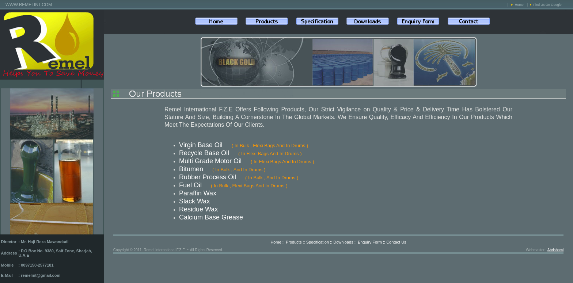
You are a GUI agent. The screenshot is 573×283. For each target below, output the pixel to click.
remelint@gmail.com (40, 275)
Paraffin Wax (197, 193)
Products (293, 242)
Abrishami (555, 250)
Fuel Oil (190, 185)
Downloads (343, 242)
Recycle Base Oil (204, 153)
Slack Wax (194, 201)
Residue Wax (198, 209)
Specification (317, 242)
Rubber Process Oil (207, 177)
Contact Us (396, 242)
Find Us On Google (548, 5)
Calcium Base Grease (211, 217)
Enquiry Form (370, 242)
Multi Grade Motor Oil (210, 161)
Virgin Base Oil (201, 145)
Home (519, 5)
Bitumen (191, 169)
